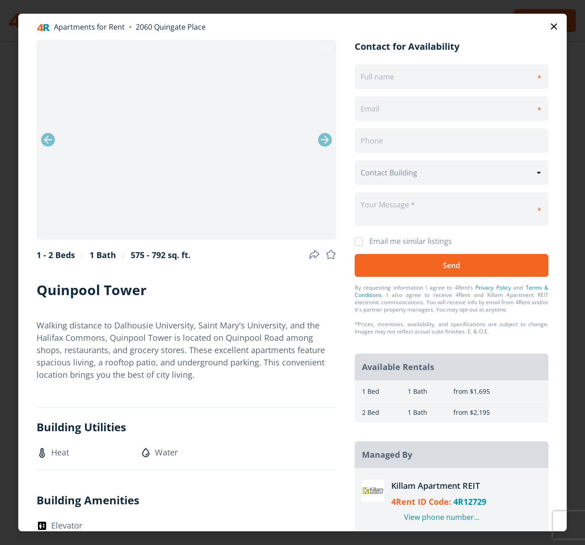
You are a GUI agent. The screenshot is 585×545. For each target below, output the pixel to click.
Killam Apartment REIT (435, 485)
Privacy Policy (493, 287)
